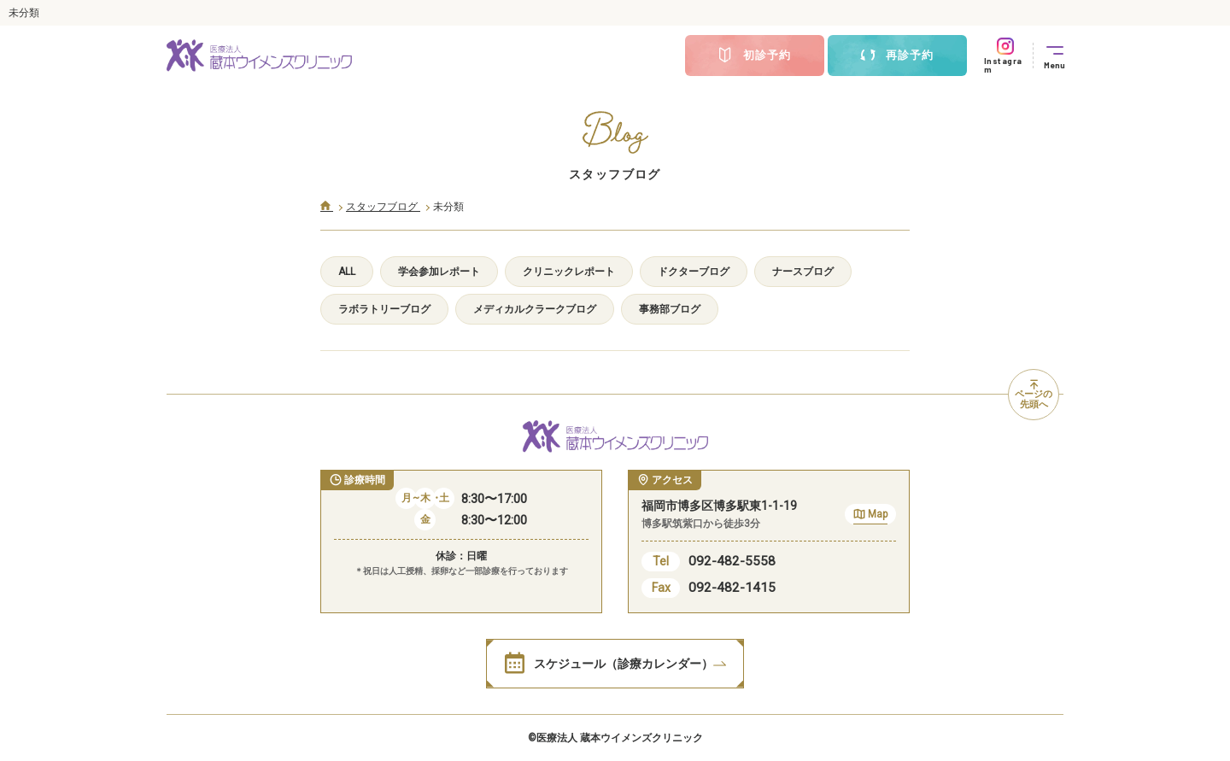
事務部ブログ (669, 309)
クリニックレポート (569, 272)
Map (870, 516)
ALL (346, 272)
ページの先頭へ (1033, 395)
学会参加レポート (439, 272)
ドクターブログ (693, 272)
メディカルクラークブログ (534, 309)
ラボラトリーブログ (384, 309)
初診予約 (754, 55)
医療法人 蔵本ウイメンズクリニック (619, 738)
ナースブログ (803, 272)
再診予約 (897, 55)
